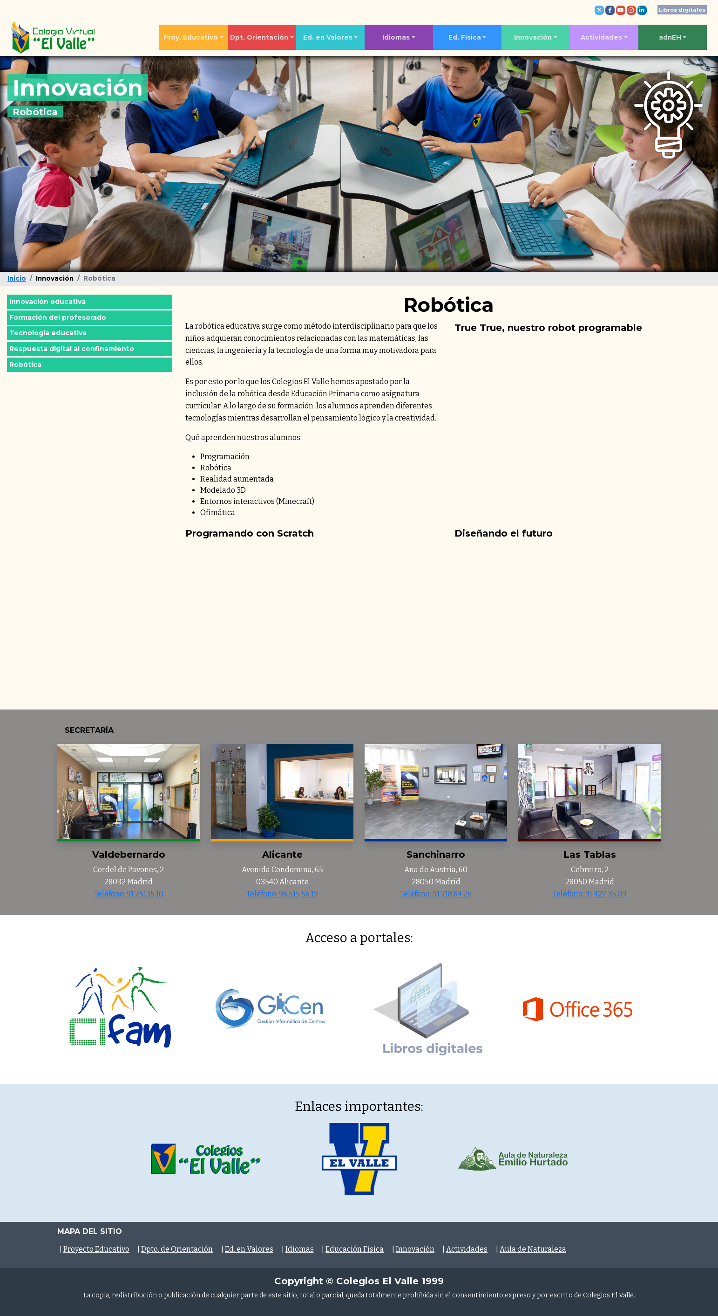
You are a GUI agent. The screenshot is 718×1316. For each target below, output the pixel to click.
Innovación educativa (47, 301)
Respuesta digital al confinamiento (71, 349)
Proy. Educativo (190, 37)
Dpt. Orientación (259, 37)
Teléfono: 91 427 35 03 (589, 893)
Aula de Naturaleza (533, 1249)
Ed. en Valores (327, 37)
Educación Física (354, 1249)
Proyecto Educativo (96, 1249)
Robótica (25, 364)
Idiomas (396, 37)
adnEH (670, 37)
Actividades (601, 37)
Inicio (16, 278)
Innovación (533, 37)
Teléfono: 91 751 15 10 (128, 893)
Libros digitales (682, 10)
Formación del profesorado (57, 317)
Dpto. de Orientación (177, 1249)
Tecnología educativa (48, 333)
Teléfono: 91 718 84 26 (436, 893)
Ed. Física (464, 37)
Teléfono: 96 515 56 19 (282, 893)
